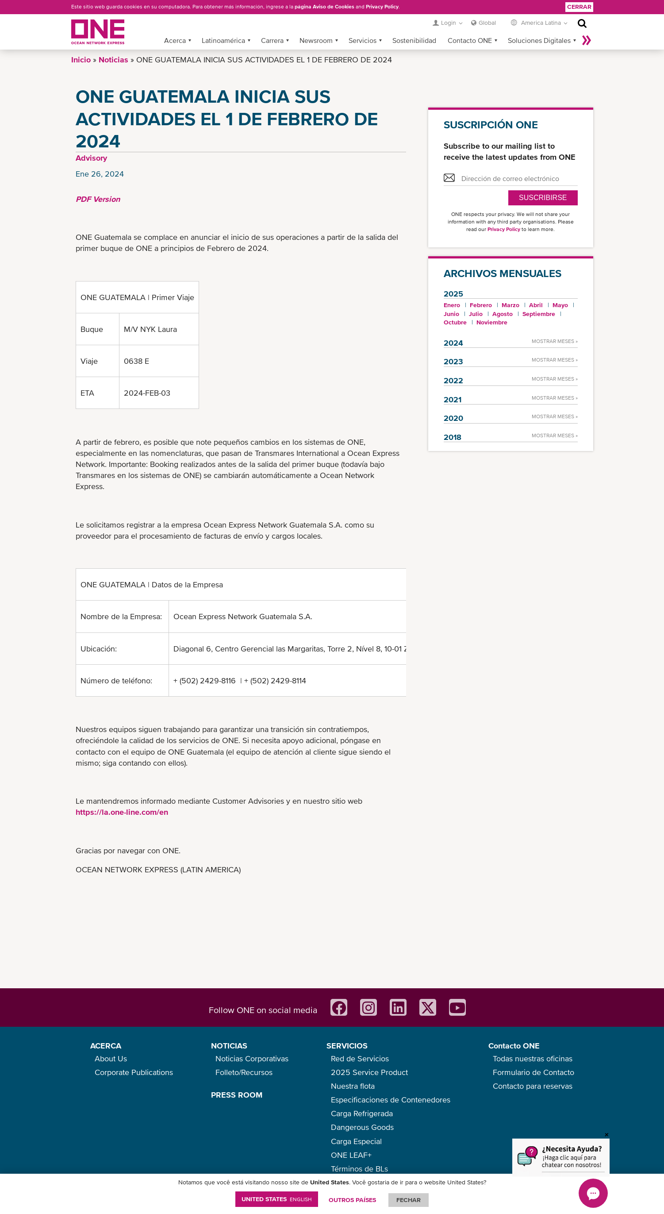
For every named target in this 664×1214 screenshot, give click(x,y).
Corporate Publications (134, 1072)
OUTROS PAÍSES (352, 1199)
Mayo (560, 304)
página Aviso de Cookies (324, 7)
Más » (586, 40)
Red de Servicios (360, 1058)
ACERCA (105, 1045)
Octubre (455, 322)
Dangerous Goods (362, 1127)
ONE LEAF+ (351, 1155)
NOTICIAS (229, 1045)
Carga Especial (356, 1141)
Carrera (272, 40)
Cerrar (579, 6)
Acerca (175, 40)
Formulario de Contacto (533, 1072)
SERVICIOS (347, 1045)
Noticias (113, 59)
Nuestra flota (353, 1086)
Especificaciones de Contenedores (390, 1099)
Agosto (502, 313)
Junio (451, 313)
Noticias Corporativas (251, 1058)
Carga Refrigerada (362, 1113)
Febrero (481, 304)
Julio (476, 313)
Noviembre (491, 322)
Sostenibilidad (414, 40)
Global (487, 22)
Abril (536, 304)
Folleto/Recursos (244, 1072)
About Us (111, 1058)
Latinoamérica (223, 40)
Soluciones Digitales (539, 40)
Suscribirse (543, 197)
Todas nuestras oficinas (532, 1058)
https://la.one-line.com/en (122, 812)
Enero (452, 304)
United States (277, 1198)
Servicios (362, 40)
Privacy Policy (382, 7)
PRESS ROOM (236, 1094)
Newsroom (316, 40)
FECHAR (408, 1199)
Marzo (510, 304)
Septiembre (538, 313)
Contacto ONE (470, 40)
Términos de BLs (359, 1168)
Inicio (81, 59)
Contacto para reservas (532, 1086)
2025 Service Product (369, 1072)
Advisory (91, 157)
